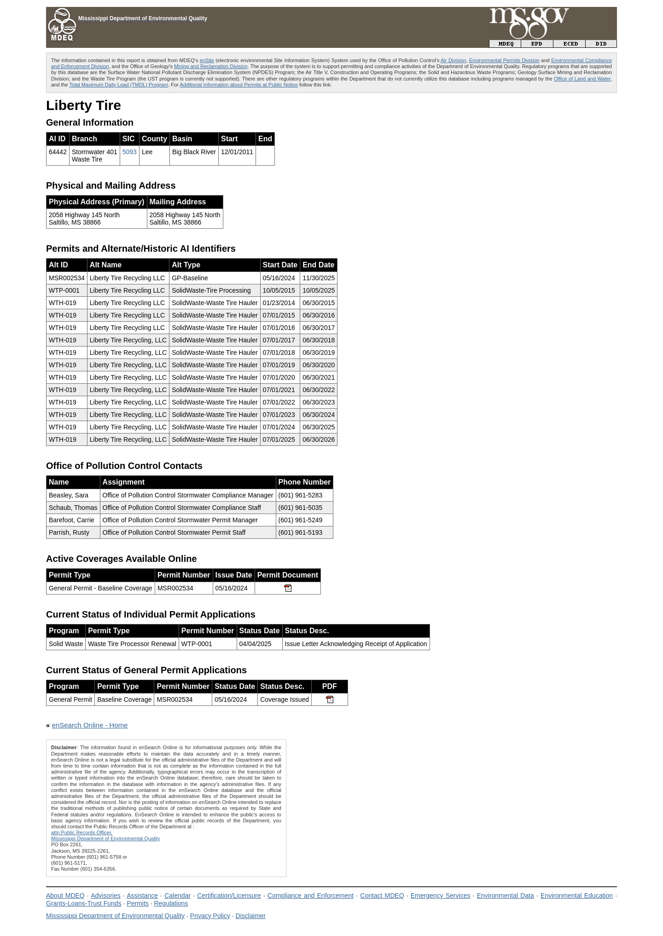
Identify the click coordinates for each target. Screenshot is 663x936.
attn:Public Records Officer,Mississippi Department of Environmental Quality (105, 835)
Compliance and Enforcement (311, 895)
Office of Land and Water (582, 78)
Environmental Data (505, 895)
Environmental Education (577, 895)
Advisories (106, 895)
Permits (137, 903)
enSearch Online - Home (90, 725)
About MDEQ (65, 895)
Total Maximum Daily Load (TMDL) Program (119, 84)
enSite (207, 60)
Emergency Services (441, 895)
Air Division (453, 60)
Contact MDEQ (382, 895)
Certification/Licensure (229, 895)
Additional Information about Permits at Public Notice (239, 84)
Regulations (171, 903)
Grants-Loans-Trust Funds (84, 903)
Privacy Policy (210, 915)
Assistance (142, 895)
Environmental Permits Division (504, 60)
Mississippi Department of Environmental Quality (115, 915)
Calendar (177, 895)
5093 (129, 152)
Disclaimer (251, 915)
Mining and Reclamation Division (211, 66)
